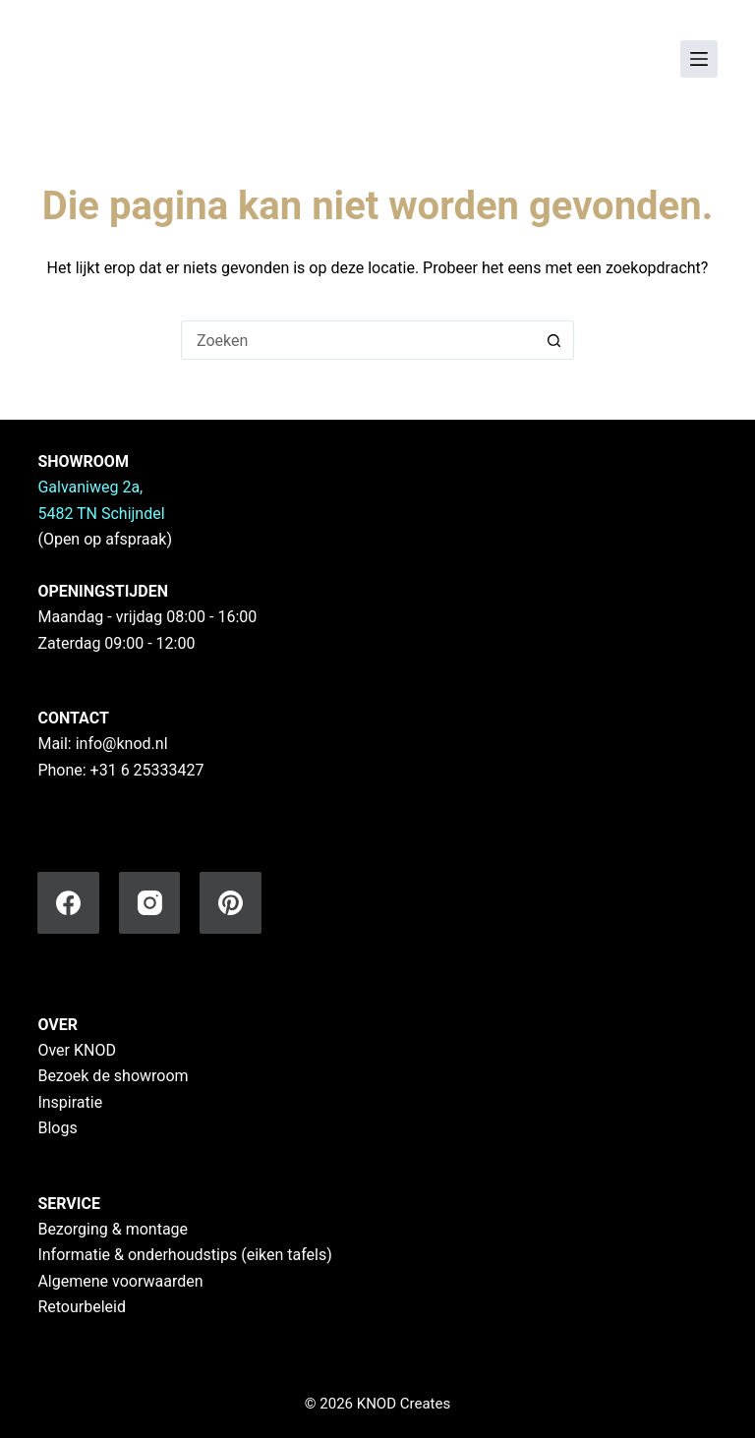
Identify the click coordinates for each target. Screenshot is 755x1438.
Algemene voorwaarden (120, 1281)
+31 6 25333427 (147, 770)
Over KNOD (76, 1050)
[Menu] (699, 59)
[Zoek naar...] (358, 340)
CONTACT (72, 718)
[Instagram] (150, 903)
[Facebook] (68, 903)
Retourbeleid (81, 1306)
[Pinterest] (230, 903)
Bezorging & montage (112, 1229)
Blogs (57, 1128)
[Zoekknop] (554, 340)
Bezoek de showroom (112, 1075)
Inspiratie (69, 1102)
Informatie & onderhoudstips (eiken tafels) (184, 1254)
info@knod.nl (122, 743)
